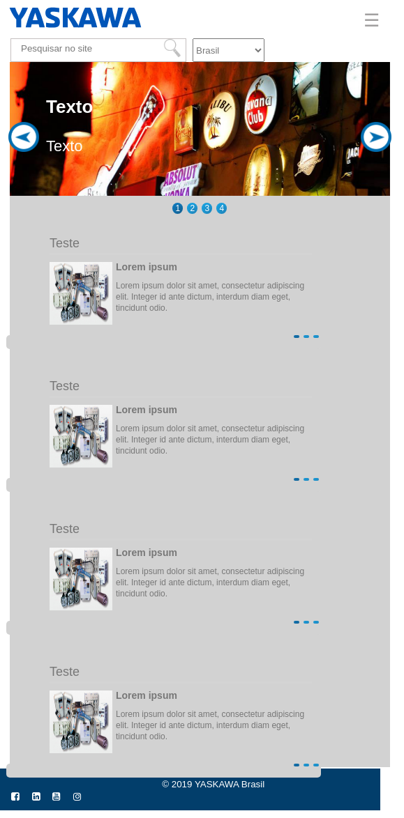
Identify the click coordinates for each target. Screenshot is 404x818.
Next (376, 189)
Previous (23, 189)
